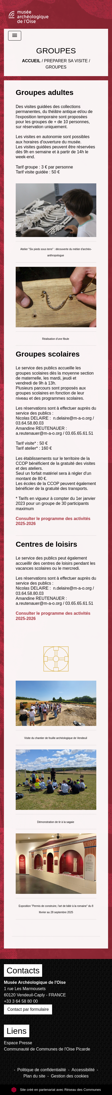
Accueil (31, 61)
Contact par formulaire (28, 1009)
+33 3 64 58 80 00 (21, 1001)
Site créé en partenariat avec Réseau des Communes (56, 1090)
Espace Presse (18, 1043)
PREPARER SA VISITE (66, 61)
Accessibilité (83, 1070)
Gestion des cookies (69, 1076)
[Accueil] (28, 14)
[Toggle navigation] (14, 36)
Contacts (23, 970)
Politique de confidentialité (41, 1070)
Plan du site (34, 1076)
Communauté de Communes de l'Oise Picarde (47, 1049)
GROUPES (56, 67)
